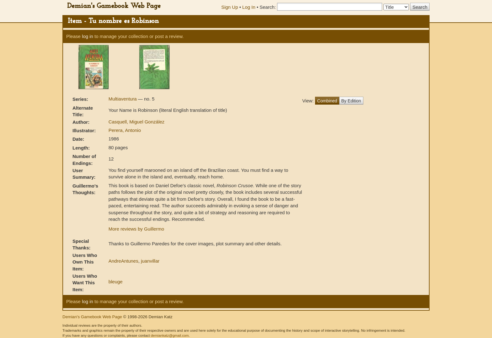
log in (87, 36)
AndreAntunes (123, 261)
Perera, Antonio (125, 130)
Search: (267, 7)
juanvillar (150, 261)
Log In (248, 7)
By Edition (351, 100)
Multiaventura (123, 98)
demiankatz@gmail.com (170, 335)
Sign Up (229, 7)
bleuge (116, 281)
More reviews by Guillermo (136, 229)
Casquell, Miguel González (136, 121)
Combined (327, 100)
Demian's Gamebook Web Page (114, 6)
